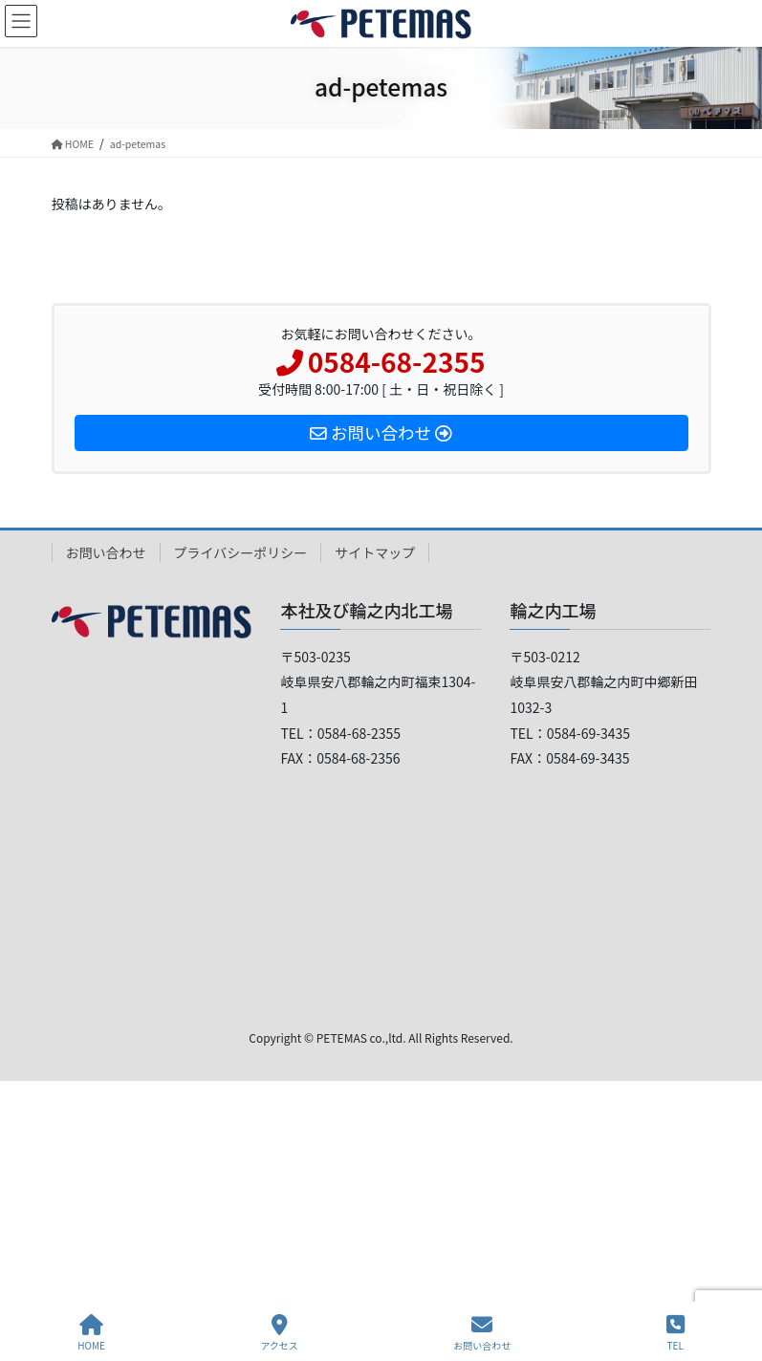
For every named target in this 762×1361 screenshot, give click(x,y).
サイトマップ (375, 552)
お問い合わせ (106, 552)
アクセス (279, 1332)
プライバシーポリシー (241, 552)
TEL (675, 1332)
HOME (91, 1332)
